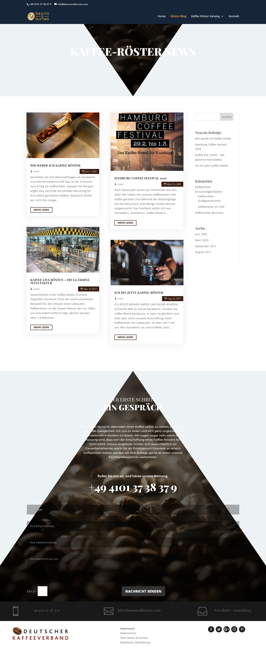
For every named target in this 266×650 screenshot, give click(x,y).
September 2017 (205, 246)
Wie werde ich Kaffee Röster (55, 165)
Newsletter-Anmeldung (232, 610)
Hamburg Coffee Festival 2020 (140, 178)
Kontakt (234, 16)
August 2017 (203, 252)
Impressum (127, 628)
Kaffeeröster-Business (209, 213)
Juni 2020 (201, 234)
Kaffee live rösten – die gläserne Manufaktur (60, 281)
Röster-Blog (178, 16)
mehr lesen (41, 209)
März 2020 (202, 240)
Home (162, 16)
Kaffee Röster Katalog (205, 16)
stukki (36, 171)
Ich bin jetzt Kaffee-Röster (138, 292)
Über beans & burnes (134, 638)
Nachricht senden (143, 591)
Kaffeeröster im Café (211, 207)
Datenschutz (128, 633)
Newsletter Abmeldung (135, 642)
